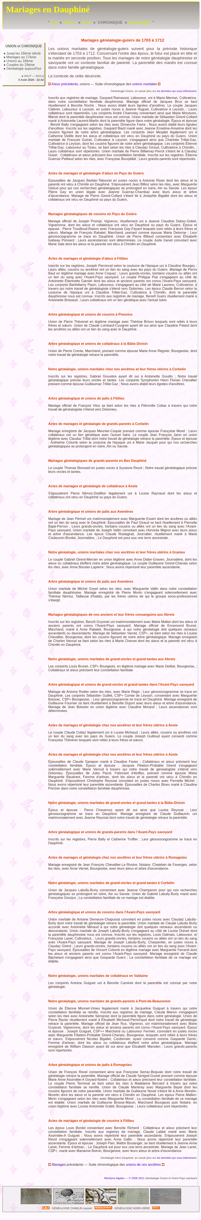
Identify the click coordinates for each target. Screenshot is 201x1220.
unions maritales (146, 84)
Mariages (57, 1164)
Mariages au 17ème (21, 57)
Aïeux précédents (63, 84)
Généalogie (139, 22)
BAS (39, 76)
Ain (54, 22)
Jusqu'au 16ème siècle (23, 53)
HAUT (28, 76)
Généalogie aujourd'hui (23, 68)
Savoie (69, 22)
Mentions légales (114, 1178)
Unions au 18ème (19, 61)
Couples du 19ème (20, 65)
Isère (86, 22)
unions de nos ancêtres (145, 1164)
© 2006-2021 (137, 1178)
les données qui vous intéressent (176, 91)
